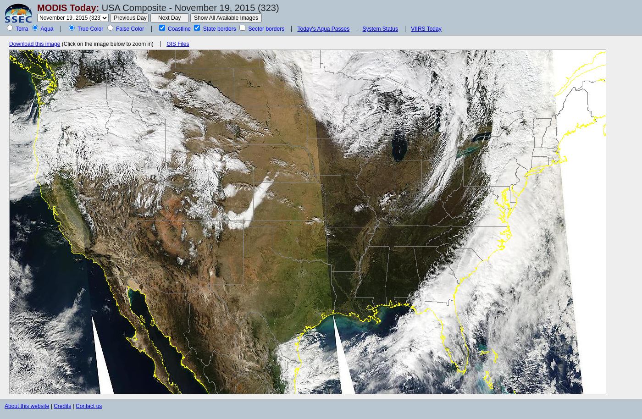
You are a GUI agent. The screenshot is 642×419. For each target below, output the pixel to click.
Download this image (34, 44)
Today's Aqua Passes (323, 29)
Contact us (89, 406)
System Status (380, 29)
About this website (27, 406)
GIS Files (177, 44)
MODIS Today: (68, 8)
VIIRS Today (426, 29)
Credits (62, 406)
